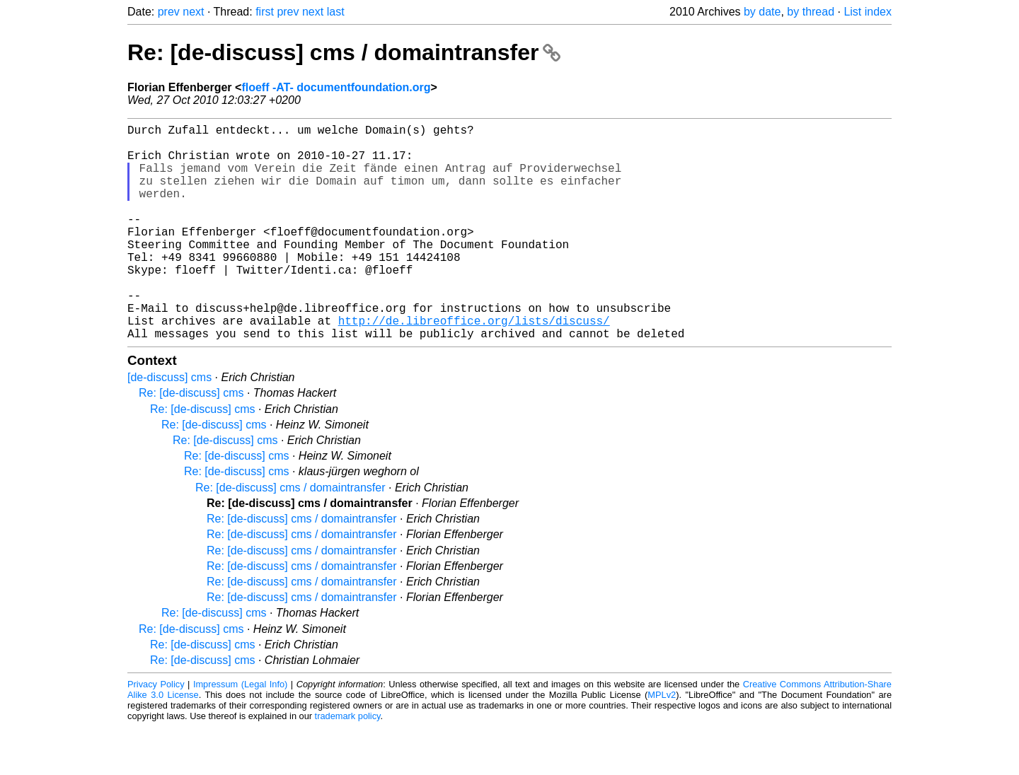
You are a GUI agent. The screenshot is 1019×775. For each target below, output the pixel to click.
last (336, 12)
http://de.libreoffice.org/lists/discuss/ (474, 365)
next (193, 12)
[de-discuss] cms (169, 425)
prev (169, 12)
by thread (810, 12)
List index (868, 12)
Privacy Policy (156, 732)
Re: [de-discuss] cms (191, 441)
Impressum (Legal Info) (240, 732)
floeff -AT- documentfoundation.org (335, 87)
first (264, 12)
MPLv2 (661, 743)
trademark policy (348, 764)
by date (762, 12)
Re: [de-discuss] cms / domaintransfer (343, 52)
